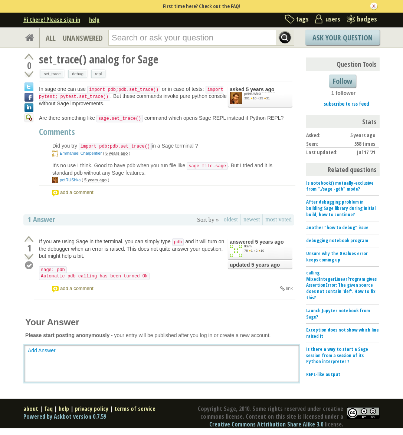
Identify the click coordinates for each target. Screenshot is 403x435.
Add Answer (42, 350)
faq (48, 409)
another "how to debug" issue (337, 227)
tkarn (248, 246)
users (332, 18)
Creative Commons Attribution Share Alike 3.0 (266, 424)
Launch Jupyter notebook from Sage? (338, 313)
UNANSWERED (83, 38)
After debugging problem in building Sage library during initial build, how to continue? (341, 208)
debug (77, 74)
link (289, 288)
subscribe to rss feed (346, 103)
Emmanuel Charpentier (81, 153)
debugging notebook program (337, 240)
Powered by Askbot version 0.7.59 (64, 416)
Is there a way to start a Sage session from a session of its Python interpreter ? (337, 355)
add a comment (77, 192)
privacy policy (91, 409)
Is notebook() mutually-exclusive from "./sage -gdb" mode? (340, 185)
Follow (342, 81)
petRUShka (252, 94)
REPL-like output (323, 374)
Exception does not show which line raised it (342, 332)
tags (302, 18)
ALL (51, 38)
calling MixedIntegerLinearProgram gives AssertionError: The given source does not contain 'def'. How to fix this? (341, 285)
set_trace (52, 74)
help (94, 20)
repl (98, 74)
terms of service (134, 409)
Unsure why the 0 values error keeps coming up (337, 256)
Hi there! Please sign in (51, 20)
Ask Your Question (342, 38)
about (30, 409)
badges (367, 18)
